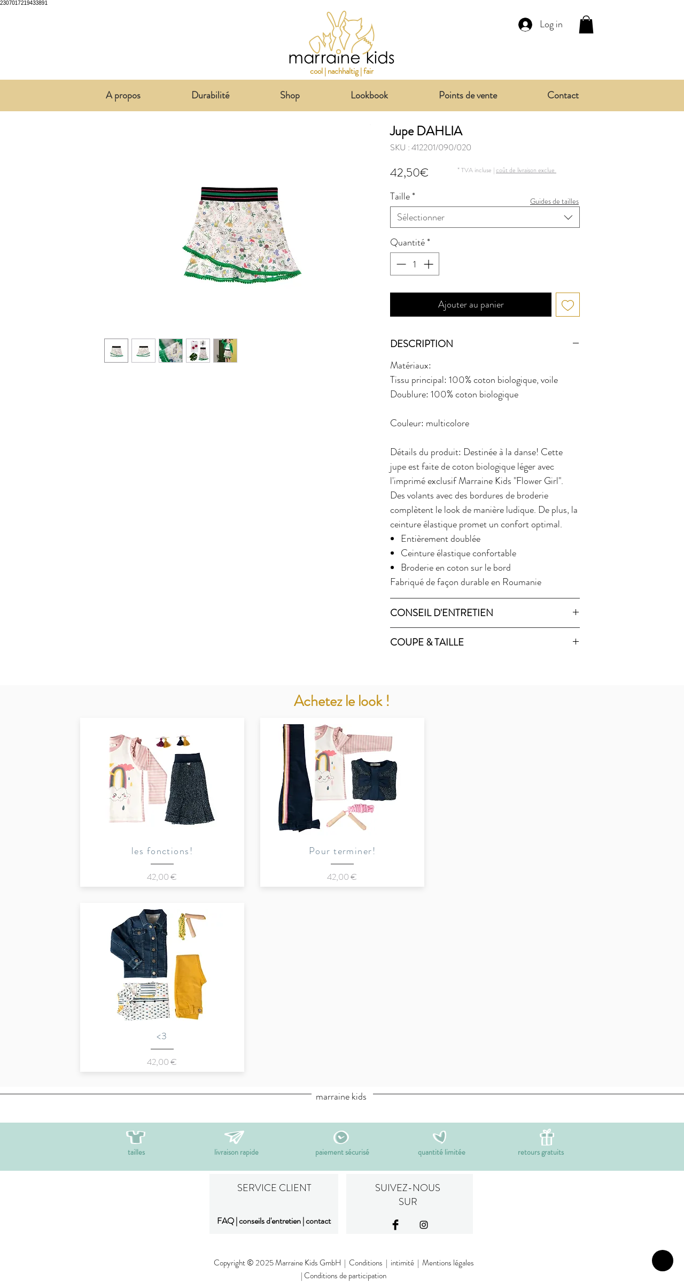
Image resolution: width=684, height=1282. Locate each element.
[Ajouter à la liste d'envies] (568, 305)
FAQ (225, 1221)
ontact (320, 1221)
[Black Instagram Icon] (423, 1224)
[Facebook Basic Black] (395, 1224)
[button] (526, 169)
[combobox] (485, 217)
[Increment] (429, 264)
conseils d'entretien (270, 1221)
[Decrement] (400, 264)
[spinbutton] (414, 264)
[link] (586, 24)
